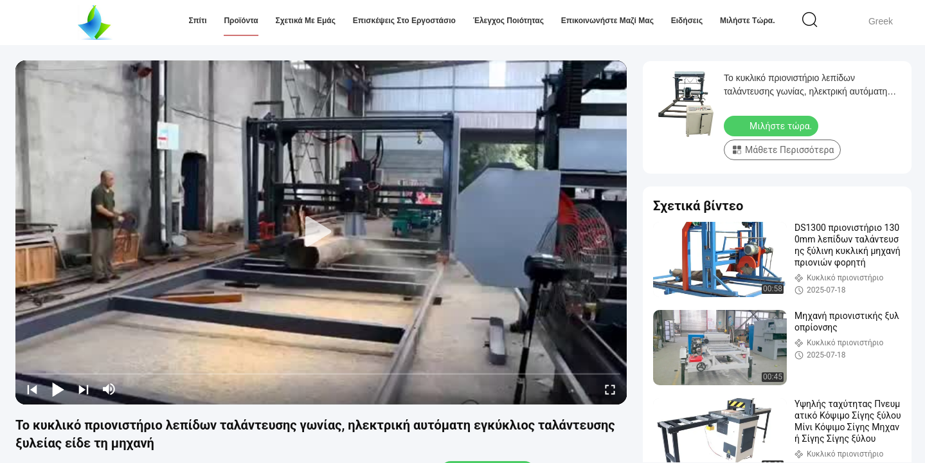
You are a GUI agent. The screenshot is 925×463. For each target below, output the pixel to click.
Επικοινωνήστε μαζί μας (607, 20)
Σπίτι (197, 20)
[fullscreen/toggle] (610, 389)
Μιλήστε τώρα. (747, 20)
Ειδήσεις (687, 20)
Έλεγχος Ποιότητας (508, 20)
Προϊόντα (241, 20)
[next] (83, 389)
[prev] (32, 389)
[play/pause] (58, 389)
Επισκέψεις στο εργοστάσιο (404, 20)
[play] (321, 232)
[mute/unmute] (109, 389)
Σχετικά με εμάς (305, 20)
